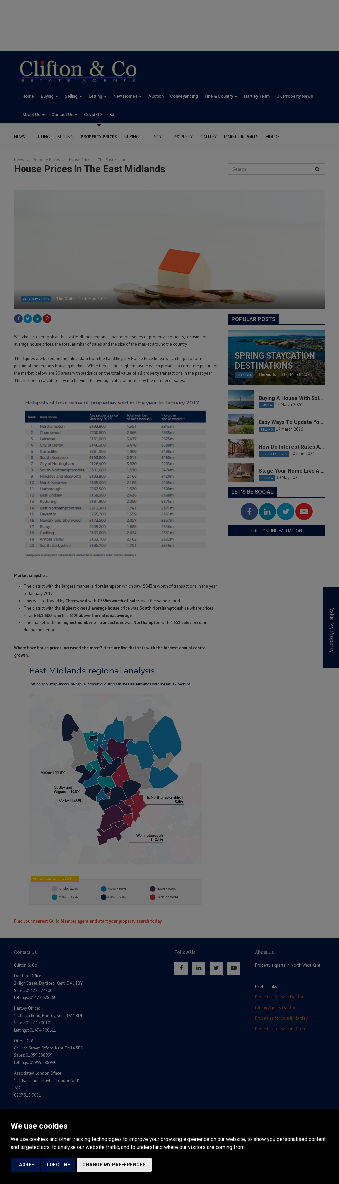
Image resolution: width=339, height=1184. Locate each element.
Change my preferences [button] (114, 1164)
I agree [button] (25, 1164)
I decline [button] (58, 1164)
